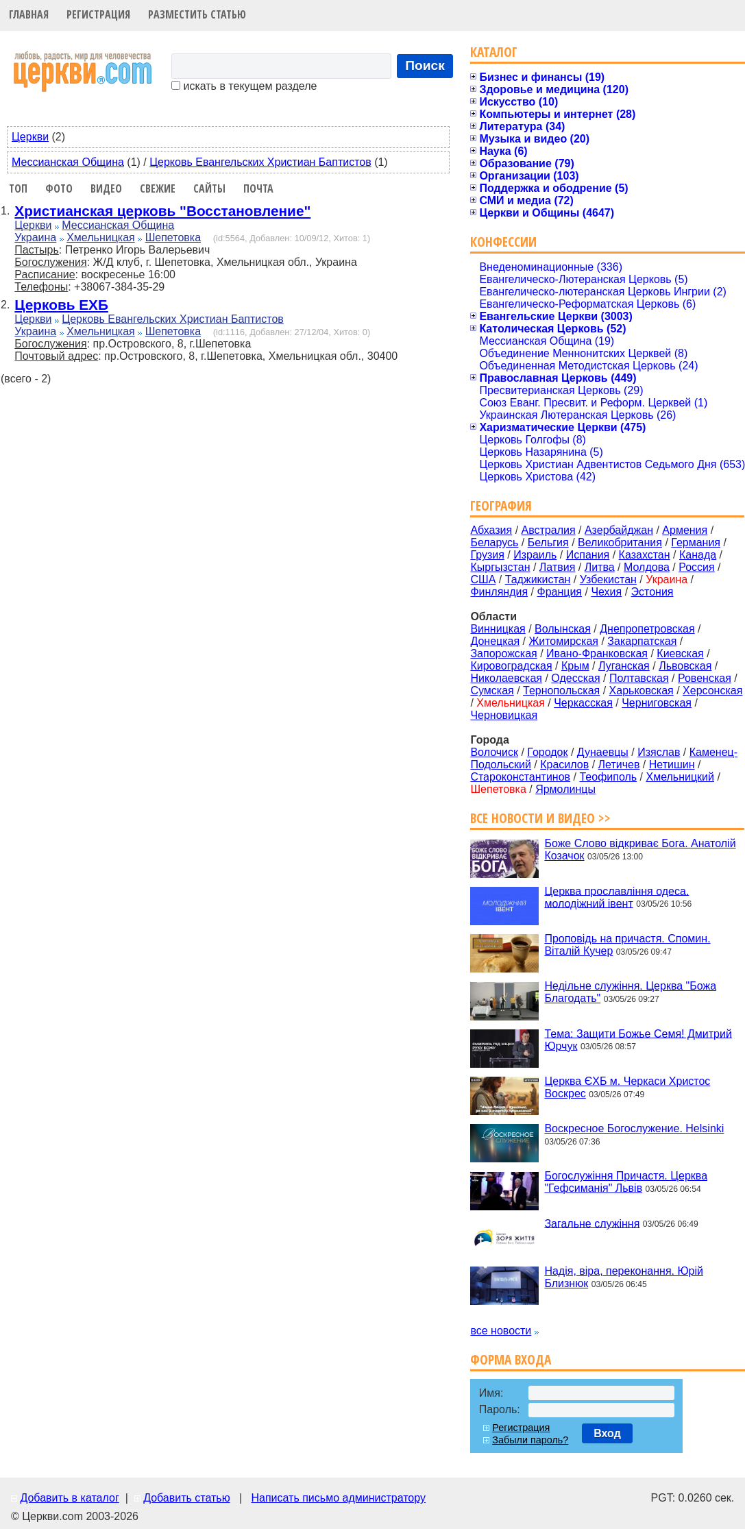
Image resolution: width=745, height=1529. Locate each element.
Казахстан (644, 555)
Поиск (425, 65)
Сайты (209, 188)
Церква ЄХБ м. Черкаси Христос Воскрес (627, 1087)
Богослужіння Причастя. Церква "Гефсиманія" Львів (625, 1182)
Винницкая (497, 629)
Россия (696, 567)
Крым (575, 666)
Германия (695, 542)
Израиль (535, 555)
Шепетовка (173, 237)
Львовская (685, 666)
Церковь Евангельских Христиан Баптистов (260, 162)
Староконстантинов (520, 777)
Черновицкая (503, 715)
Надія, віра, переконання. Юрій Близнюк (623, 1277)
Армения (684, 530)
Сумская (491, 690)
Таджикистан (538, 579)
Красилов (564, 764)
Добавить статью (186, 1498)
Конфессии (503, 241)
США (483, 579)
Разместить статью (197, 14)
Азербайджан (619, 530)
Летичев (619, 764)
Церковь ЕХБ (61, 305)
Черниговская (657, 703)
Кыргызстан (500, 567)
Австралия (549, 530)
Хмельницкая (100, 237)
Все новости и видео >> (540, 818)
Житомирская (563, 641)
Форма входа (510, 1359)
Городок (547, 752)
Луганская (624, 666)
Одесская (575, 678)
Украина (35, 237)
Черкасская (583, 703)
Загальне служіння (591, 1223)
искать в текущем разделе (244, 86)
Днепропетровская (647, 629)
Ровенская (704, 678)
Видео (106, 188)
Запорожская (503, 653)
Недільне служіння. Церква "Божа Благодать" (630, 992)
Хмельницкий (680, 777)
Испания (588, 555)
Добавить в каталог (69, 1498)
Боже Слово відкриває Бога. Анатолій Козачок (639, 849)
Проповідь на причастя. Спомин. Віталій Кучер (627, 945)
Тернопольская (561, 690)
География (501, 505)
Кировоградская (511, 666)
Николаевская (506, 678)
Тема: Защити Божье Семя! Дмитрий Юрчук (637, 1039)
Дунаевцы (602, 752)
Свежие (157, 188)
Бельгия (548, 542)
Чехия (606, 592)
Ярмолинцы (565, 789)
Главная (29, 14)
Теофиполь (608, 777)
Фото (59, 188)
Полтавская (639, 678)
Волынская (563, 629)
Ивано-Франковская (597, 653)
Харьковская (641, 690)
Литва (600, 567)
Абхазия (491, 530)
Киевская (680, 653)
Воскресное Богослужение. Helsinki (634, 1128)
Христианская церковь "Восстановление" (162, 211)
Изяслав (658, 752)
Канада (697, 555)
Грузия (487, 555)
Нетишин (672, 764)
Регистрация (98, 14)
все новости (500, 1330)
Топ (18, 188)
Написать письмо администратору (338, 1498)
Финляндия (499, 592)
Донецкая (495, 641)
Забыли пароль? (530, 1439)
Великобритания (620, 542)
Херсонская (712, 690)
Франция (559, 592)
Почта (258, 188)
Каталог (493, 51)
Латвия (557, 567)
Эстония (652, 592)
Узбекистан (608, 579)
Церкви (30, 137)
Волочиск (494, 752)
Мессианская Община (68, 162)
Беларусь (494, 542)
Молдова (647, 567)
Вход (607, 1433)
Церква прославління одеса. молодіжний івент (616, 897)
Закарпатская (641, 641)
